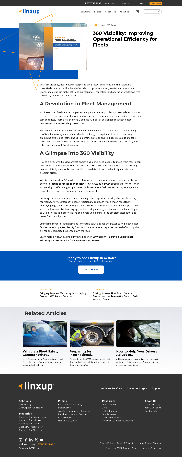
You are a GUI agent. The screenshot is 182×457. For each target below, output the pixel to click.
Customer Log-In (129, 3)
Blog (104, 407)
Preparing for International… (81, 353)
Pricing (97, 12)
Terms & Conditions (127, 443)
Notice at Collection (151, 448)
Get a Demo (156, 3)
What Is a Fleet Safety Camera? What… (40, 353)
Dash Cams (64, 407)
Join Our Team (153, 407)
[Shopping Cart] (137, 11)
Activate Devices (112, 3)
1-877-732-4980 (93, 3)
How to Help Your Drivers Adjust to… (136, 353)
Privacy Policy (106, 443)
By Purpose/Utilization (31, 407)
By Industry (25, 404)
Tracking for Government (33, 417)
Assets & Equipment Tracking (74, 411)
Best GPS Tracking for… (31, 427)
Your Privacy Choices (150, 443)
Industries (25, 413)
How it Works (109, 404)
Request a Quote (67, 420)
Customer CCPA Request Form (122, 448)
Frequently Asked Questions (117, 420)
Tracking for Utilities (30, 420)
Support (143, 3)
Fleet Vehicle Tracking (70, 404)
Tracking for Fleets (29, 423)
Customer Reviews (112, 417)
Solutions (85, 12)
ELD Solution (65, 417)
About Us (124, 12)
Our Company (152, 404)
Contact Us (151, 411)
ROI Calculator (110, 411)
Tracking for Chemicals (31, 430)
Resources (110, 12)
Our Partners (109, 414)
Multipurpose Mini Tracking (73, 414)
